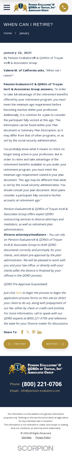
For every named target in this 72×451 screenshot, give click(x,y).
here (19, 293)
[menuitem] (26, 437)
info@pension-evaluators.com (40, 390)
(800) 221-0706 (42, 384)
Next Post (55, 344)
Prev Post (17, 344)
